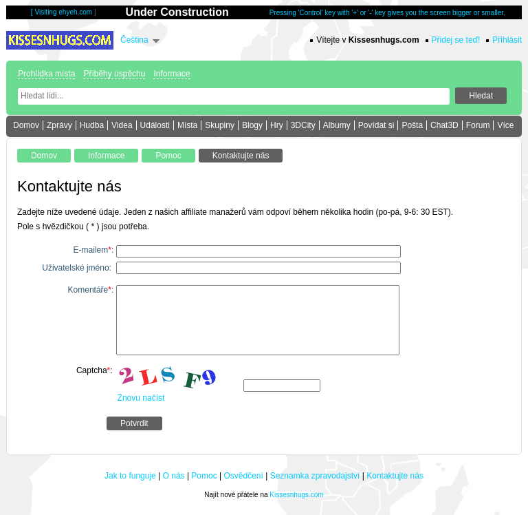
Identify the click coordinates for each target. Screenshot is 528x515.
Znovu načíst (141, 398)
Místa (187, 125)
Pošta (412, 125)
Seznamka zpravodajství (315, 476)
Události (155, 125)
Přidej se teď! (456, 40)
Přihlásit (507, 40)
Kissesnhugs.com (296, 494)
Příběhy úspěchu (114, 73)
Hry (276, 125)
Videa (121, 125)
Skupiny (219, 125)
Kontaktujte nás (395, 476)
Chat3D (444, 125)
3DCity (303, 125)
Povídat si (376, 125)
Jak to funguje (130, 476)
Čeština (134, 40)
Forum (478, 125)
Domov (26, 125)
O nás (174, 476)
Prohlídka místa (46, 73)
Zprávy (59, 125)
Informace (171, 73)
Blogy (252, 125)
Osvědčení (243, 476)
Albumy (337, 125)
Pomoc (204, 476)
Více (505, 125)
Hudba (92, 125)
